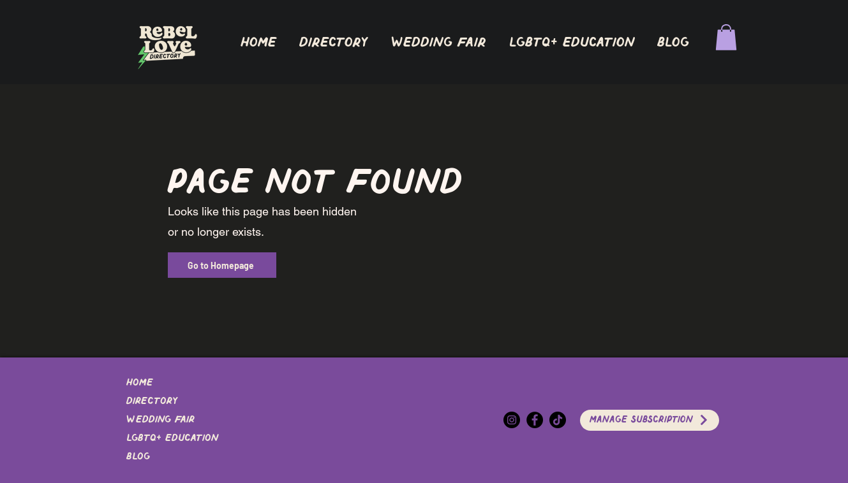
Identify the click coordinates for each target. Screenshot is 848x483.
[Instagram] (511, 420)
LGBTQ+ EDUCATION (172, 438)
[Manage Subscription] (649, 420)
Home (139, 382)
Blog (138, 456)
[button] (333, 43)
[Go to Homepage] (222, 265)
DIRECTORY (151, 401)
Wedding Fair (160, 419)
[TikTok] (557, 420)
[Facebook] (534, 420)
